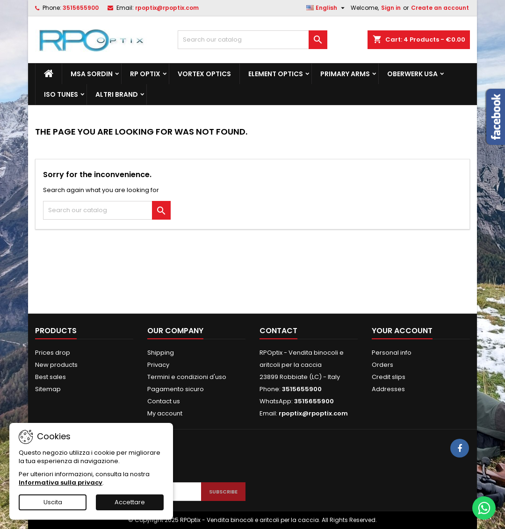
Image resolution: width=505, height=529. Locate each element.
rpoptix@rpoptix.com (167, 8)
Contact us (163, 401)
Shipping (160, 352)
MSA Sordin (92, 74)
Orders (382, 364)
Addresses (388, 389)
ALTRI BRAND (116, 94)
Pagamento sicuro (175, 389)
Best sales (50, 376)
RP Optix (145, 74)
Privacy (158, 364)
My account (164, 413)
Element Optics (275, 74)
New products (56, 364)
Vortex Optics (204, 74)
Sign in (391, 8)
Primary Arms (345, 74)
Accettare (130, 502)
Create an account (440, 8)
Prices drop (52, 352)
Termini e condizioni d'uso (186, 376)
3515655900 (81, 8)
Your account (402, 330)
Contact (278, 330)
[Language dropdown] (326, 8)
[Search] (252, 39)
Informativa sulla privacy (60, 482)
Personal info (391, 352)
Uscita (52, 502)
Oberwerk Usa (412, 74)
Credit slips (388, 376)
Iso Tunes (61, 94)
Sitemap (48, 389)
